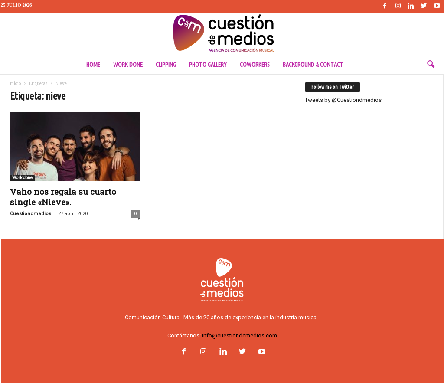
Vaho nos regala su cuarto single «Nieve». (63, 196)
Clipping (166, 64)
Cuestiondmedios (30, 213)
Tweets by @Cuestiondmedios (343, 100)
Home (93, 64)
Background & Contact (313, 64)
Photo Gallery (208, 64)
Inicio (15, 83)
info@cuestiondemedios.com (239, 335)
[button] (430, 64)
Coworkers (255, 64)
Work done (128, 64)
